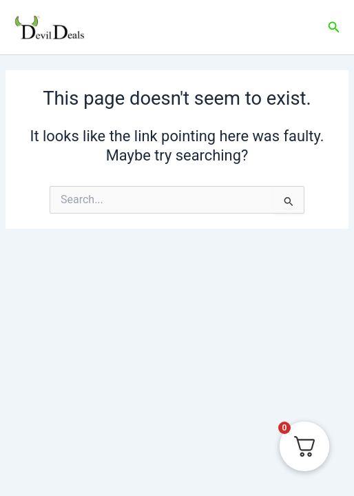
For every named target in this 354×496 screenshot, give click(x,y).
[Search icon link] (334, 27)
